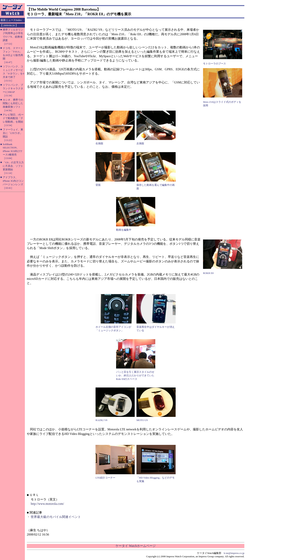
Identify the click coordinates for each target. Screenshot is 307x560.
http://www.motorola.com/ (47, 503)
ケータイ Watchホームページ (135, 545)
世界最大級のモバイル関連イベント (56, 516)
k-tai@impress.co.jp (234, 553)
